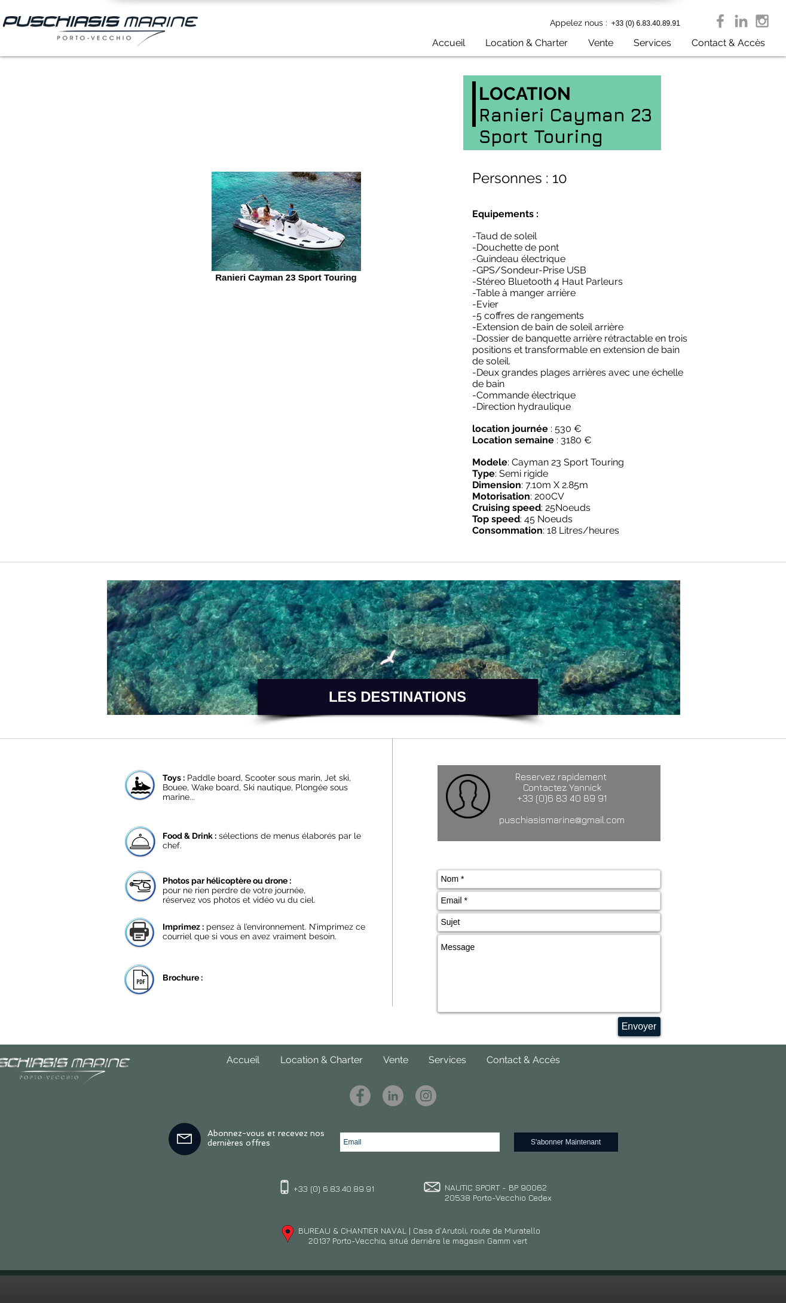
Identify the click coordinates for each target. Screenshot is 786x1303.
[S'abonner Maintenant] (566, 1142)
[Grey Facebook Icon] (720, 21)
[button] (596, 42)
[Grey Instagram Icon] (762, 21)
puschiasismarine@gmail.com (562, 819)
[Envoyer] (639, 1026)
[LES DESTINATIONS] (398, 697)
